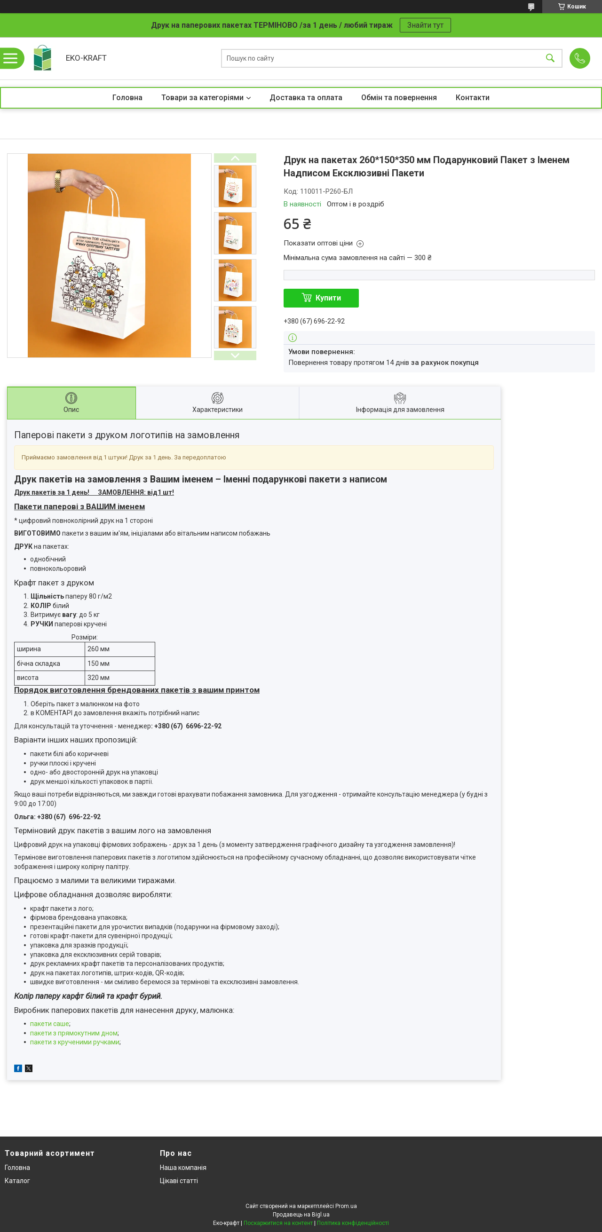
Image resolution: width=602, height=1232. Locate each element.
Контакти (473, 97)
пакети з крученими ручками (74, 1042)
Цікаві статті (179, 1181)
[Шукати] (550, 58)
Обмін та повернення (399, 97)
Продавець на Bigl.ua (301, 1214)
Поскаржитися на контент (278, 1223)
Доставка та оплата (305, 97)
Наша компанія (183, 1167)
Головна (127, 97)
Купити (328, 297)
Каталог (17, 1181)
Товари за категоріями (202, 97)
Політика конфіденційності (353, 1223)
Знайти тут (425, 25)
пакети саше (49, 1023)
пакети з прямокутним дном (74, 1033)
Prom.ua (346, 1206)
